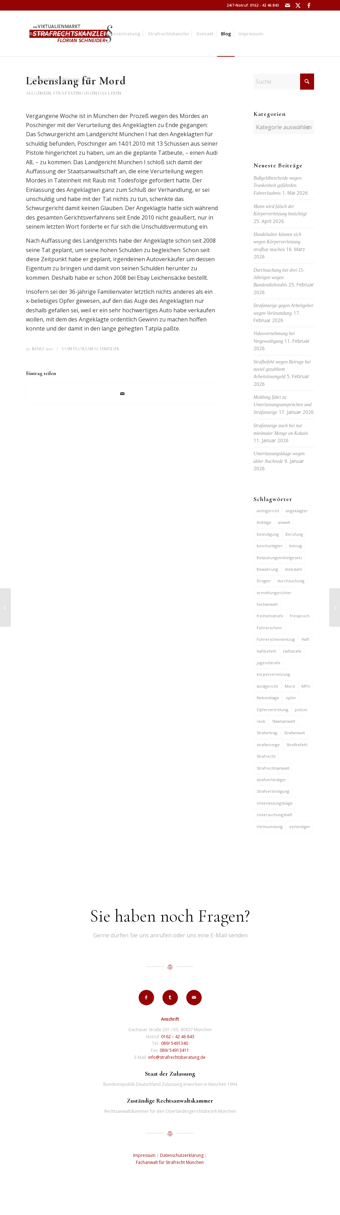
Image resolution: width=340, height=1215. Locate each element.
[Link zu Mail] (288, 5)
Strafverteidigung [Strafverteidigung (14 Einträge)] (273, 791)
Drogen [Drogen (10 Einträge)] (264, 580)
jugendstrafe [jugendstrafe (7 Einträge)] (268, 662)
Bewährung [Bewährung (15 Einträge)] (267, 569)
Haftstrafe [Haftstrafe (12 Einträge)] (292, 651)
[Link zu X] (298, 5)
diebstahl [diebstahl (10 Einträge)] (293, 569)
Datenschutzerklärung (181, 1155)
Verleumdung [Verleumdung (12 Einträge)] (270, 826)
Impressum (144, 1155)
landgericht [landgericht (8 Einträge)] (267, 686)
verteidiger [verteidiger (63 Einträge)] (299, 826)
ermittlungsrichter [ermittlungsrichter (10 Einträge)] (274, 592)
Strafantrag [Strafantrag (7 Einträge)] (267, 732)
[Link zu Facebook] (309, 5)
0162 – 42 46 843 (177, 1037)
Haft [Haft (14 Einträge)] (305, 639)
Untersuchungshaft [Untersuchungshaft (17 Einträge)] (274, 814)
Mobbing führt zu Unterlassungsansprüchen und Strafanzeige (283, 405)
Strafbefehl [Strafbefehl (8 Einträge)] (296, 744)
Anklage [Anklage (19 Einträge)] (264, 522)
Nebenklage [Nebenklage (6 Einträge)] (268, 697)
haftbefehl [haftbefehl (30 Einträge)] (266, 651)
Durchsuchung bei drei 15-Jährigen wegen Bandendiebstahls (279, 278)
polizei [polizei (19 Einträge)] (301, 709)
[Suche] (89, 79)
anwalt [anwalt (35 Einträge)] (284, 522)
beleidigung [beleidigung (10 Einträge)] (268, 534)
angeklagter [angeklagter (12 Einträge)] (297, 510)
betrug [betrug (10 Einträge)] (295, 545)
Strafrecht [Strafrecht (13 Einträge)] (266, 756)
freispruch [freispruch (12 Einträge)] (300, 615)
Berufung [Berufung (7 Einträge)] (294, 534)
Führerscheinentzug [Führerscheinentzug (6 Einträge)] (276, 639)
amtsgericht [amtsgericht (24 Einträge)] (268, 510)
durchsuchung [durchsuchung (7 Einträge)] (290, 580)
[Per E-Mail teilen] (122, 393)
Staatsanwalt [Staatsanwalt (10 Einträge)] (283, 721)
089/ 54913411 (174, 1050)
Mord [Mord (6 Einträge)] (290, 686)
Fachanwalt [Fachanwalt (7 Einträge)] (267, 604)
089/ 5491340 (174, 1043)
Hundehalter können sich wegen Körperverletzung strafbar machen (277, 242)
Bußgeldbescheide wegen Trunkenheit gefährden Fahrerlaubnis (277, 185)
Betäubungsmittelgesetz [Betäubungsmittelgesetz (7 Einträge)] (279, 557)
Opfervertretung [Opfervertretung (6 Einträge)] (272, 709)
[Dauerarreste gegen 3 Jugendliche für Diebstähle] (5, 607)
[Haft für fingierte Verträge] (334, 607)
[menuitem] (47, 33)
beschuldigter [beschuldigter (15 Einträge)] (270, 545)
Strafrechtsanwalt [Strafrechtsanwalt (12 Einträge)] (273, 768)
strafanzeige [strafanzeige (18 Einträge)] (268, 744)
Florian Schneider (96, 349)
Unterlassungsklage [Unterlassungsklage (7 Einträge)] (275, 803)
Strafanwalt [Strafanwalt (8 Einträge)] (294, 732)
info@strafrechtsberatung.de (177, 1057)
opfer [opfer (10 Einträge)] (291, 697)
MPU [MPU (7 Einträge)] (305, 686)
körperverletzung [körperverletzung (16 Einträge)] (273, 674)
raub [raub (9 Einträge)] (261, 721)
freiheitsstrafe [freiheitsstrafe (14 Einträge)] (270, 615)
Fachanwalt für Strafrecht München (170, 1162)
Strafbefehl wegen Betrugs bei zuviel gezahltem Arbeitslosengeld (282, 369)
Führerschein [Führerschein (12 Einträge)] (269, 627)
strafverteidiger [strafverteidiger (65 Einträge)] (271, 779)
